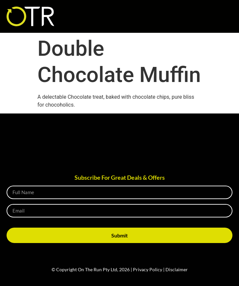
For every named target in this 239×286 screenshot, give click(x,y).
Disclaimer (176, 269)
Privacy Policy (147, 269)
